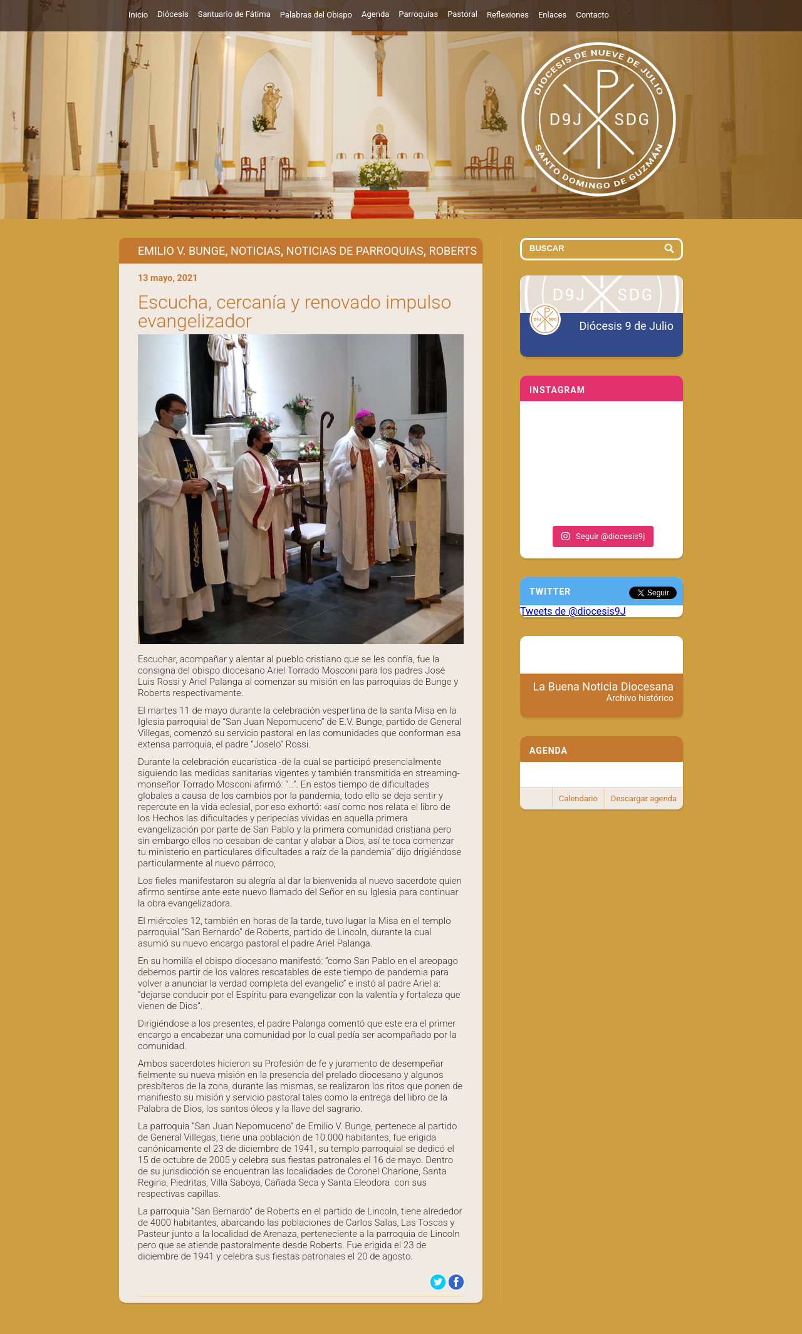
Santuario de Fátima (234, 14)
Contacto (592, 14)
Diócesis (172, 14)
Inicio (138, 14)
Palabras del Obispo (316, 14)
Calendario (578, 798)
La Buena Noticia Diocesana (603, 692)
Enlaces (552, 14)
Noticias (256, 250)
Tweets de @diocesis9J (573, 611)
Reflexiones (508, 14)
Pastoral (462, 14)
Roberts (453, 250)
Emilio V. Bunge (181, 250)
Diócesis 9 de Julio (627, 325)
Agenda (375, 14)
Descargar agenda (644, 798)
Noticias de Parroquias (355, 250)
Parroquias (418, 14)
